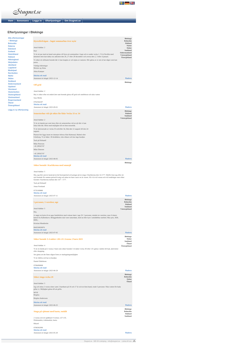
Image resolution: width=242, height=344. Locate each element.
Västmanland (14, 97)
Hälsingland (13, 60)
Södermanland (14, 84)
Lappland (12, 68)
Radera (128, 78)
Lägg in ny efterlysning (18, 110)
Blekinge (14, 41)
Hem (10, 20)
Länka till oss (127, 341)
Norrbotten (13, 73)
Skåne (10, 78)
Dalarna (11, 46)
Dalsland (12, 49)
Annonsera (23, 20)
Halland (11, 57)
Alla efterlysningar (16, 38)
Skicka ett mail (40, 76)
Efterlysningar (53, 20)
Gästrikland (13, 54)
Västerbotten (13, 92)
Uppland (11, 86)
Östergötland (14, 105)
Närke (10, 76)
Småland (12, 81)
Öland (10, 103)
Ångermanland (14, 100)
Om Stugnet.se (73, 20)
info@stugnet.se (114, 341)
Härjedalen (13, 62)
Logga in (37, 20)
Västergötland (14, 95)
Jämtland (12, 65)
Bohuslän (12, 43)
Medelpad (12, 70)
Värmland (12, 89)
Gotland (11, 51)
